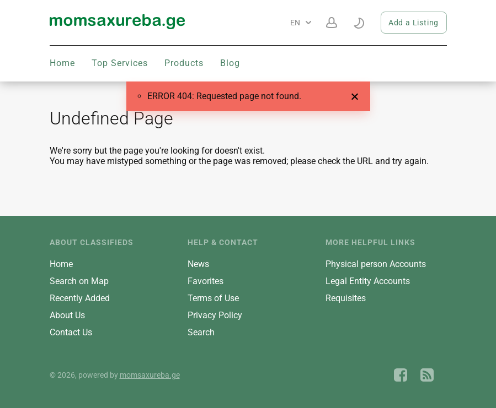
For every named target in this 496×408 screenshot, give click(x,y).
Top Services (120, 63)
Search (201, 332)
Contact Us (71, 332)
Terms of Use (213, 298)
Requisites (346, 298)
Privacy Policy (215, 315)
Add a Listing (413, 22)
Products (184, 63)
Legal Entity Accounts (368, 281)
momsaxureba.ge (150, 375)
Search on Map (79, 281)
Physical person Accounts (376, 264)
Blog (230, 63)
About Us (67, 315)
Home (62, 63)
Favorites (205, 281)
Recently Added (80, 298)
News (198, 264)
